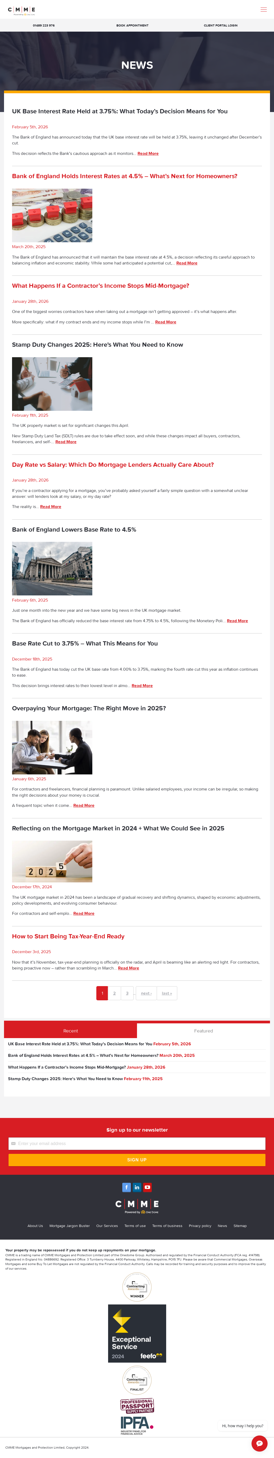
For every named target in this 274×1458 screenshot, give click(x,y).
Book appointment (132, 25)
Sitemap (240, 1225)
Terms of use (135, 1225)
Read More (148, 153)
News (222, 1225)
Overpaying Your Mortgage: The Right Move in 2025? (89, 708)
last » (167, 993)
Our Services (107, 1225)
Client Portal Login (221, 25)
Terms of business (167, 1225)
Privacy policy (200, 1225)
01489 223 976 (44, 25)
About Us (35, 1225)
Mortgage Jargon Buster (70, 1225)
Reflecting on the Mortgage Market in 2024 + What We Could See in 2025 (118, 828)
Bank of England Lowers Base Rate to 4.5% (74, 529)
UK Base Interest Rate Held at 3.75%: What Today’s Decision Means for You (120, 111)
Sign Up (137, 1160)
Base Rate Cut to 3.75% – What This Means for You (85, 643)
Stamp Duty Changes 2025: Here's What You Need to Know (97, 344)
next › (146, 993)
